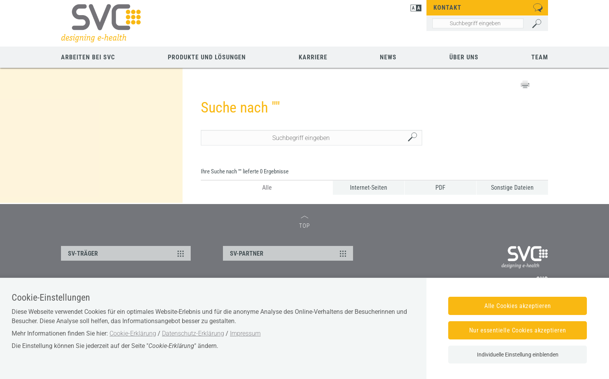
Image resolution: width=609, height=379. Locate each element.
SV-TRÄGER (127, 253)
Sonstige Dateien (512, 187)
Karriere (313, 57)
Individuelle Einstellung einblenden (518, 354)
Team (539, 57)
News (388, 57)
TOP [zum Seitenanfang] (304, 222)
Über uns (463, 57)
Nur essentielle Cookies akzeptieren (517, 330)
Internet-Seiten (368, 187)
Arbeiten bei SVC (88, 57)
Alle (267, 187)
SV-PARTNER (289, 253)
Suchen (414, 138)
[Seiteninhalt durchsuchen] (478, 23)
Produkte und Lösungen (207, 57)
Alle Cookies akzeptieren (517, 306)
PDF (440, 187)
